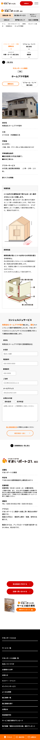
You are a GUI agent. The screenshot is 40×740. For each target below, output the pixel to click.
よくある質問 (6, 692)
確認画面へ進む (20, 433)
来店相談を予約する (20, 584)
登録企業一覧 (6, 15)
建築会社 (11, 84)
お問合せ (26, 3)
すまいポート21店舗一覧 (10, 658)
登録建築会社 (9, 26)
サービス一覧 (6, 648)
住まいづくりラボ (8, 664)
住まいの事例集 (33, 20)
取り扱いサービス (19, 15)
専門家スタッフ (20, 20)
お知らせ (6, 20)
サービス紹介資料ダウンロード (12, 720)
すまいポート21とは (9, 638)
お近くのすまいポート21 (14, 24)
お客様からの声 (7, 669)
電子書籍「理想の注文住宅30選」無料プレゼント (18, 726)
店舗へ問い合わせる (20, 591)
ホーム (3, 24)
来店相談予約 (6, 715)
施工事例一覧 (6, 698)
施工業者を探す (7, 703)
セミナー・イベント (33, 15)
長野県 (24, 24)
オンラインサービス (9, 686)
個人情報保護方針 (11, 427)
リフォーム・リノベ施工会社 (29, 83)
